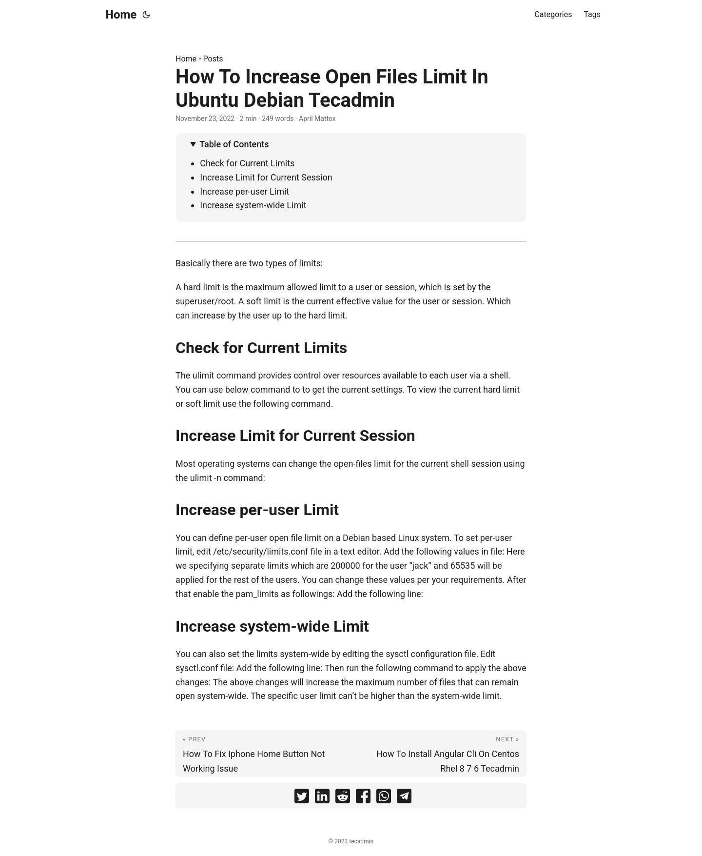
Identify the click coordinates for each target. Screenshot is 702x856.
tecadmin (361, 841)
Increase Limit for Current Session (266, 177)
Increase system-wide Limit (253, 205)
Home (120, 14)
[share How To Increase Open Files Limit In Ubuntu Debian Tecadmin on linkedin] (322, 798)
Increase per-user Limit (244, 191)
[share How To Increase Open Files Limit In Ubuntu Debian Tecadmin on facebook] (363, 798)
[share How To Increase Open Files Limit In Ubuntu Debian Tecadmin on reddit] (342, 798)
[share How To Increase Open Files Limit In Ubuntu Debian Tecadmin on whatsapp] (383, 798)
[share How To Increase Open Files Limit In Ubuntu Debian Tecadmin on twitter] (301, 798)
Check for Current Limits (247, 163)
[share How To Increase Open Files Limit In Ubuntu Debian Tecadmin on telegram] (404, 798)
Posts (213, 58)
